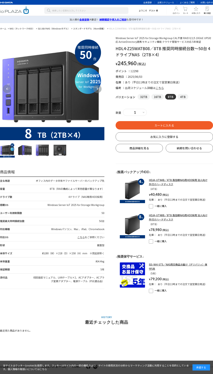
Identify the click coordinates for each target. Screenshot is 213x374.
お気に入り (196, 13)
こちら (81, 237)
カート (185, 13)
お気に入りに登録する (164, 137)
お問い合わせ (206, 2)
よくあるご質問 (187, 2)
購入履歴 (207, 13)
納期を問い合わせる (189, 148)
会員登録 (147, 2)
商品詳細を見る (139, 148)
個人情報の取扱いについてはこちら (27, 369)
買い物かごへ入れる (164, 125)
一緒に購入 (158, 206)
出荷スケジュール (165, 2)
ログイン (176, 13)
